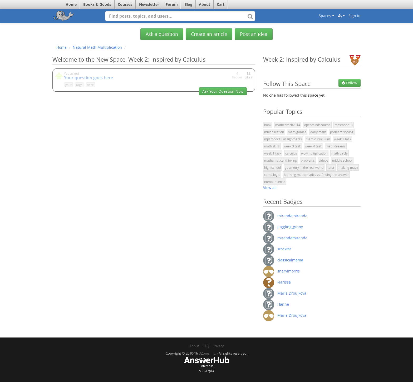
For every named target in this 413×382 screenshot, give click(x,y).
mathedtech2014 (287, 125)
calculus (291, 153)
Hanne (283, 304)
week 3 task (292, 146)
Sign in (354, 15)
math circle (339, 153)
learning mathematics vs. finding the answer (316, 174)
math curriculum (318, 139)
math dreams (336, 146)
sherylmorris (288, 271)
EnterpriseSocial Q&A (206, 365)
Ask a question (162, 34)
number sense (274, 182)
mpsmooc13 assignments (283, 139)
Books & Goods (97, 4)
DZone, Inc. (207, 353)
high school (272, 167)
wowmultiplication (314, 153)
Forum (172, 4)
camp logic (272, 174)
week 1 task (272, 153)
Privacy (218, 346)
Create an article (209, 34)
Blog (188, 4)
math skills (272, 146)
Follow (349, 82)
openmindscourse (317, 125)
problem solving (341, 132)
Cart (220, 4)
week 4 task (313, 146)
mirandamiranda (292, 215)
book (267, 125)
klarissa (284, 282)
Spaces (326, 15)
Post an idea (253, 34)
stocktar (284, 248)
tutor (331, 167)
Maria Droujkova (291, 293)
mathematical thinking (280, 160)
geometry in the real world (304, 167)
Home (71, 4)
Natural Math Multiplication (97, 47)
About (204, 4)
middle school (342, 160)
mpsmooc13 (344, 125)
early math (318, 132)
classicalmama (290, 259)
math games (297, 132)
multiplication (274, 132)
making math (348, 167)
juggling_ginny (290, 226)
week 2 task (342, 139)
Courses (125, 4)
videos (323, 160)
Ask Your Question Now (222, 91)
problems (308, 160)
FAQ (206, 346)
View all (270, 187)
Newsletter (149, 4)
